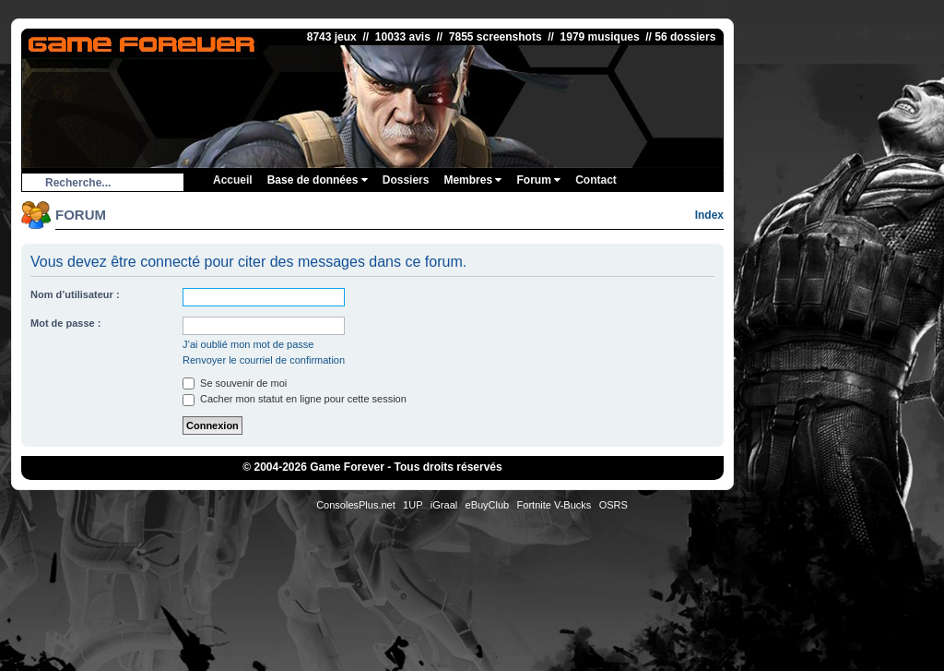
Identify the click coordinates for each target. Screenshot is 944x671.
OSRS (613, 504)
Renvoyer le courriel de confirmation (264, 359)
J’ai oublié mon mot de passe (248, 344)
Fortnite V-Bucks (554, 504)
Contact (596, 180)
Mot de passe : (65, 323)
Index (709, 215)
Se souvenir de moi (235, 383)
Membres (472, 180)
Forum (538, 180)
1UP (412, 504)
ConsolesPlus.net (355, 504)
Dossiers (406, 180)
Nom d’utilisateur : (75, 294)
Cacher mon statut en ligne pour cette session (295, 398)
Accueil (233, 180)
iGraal (444, 504)
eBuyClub (488, 504)
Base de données (317, 180)
